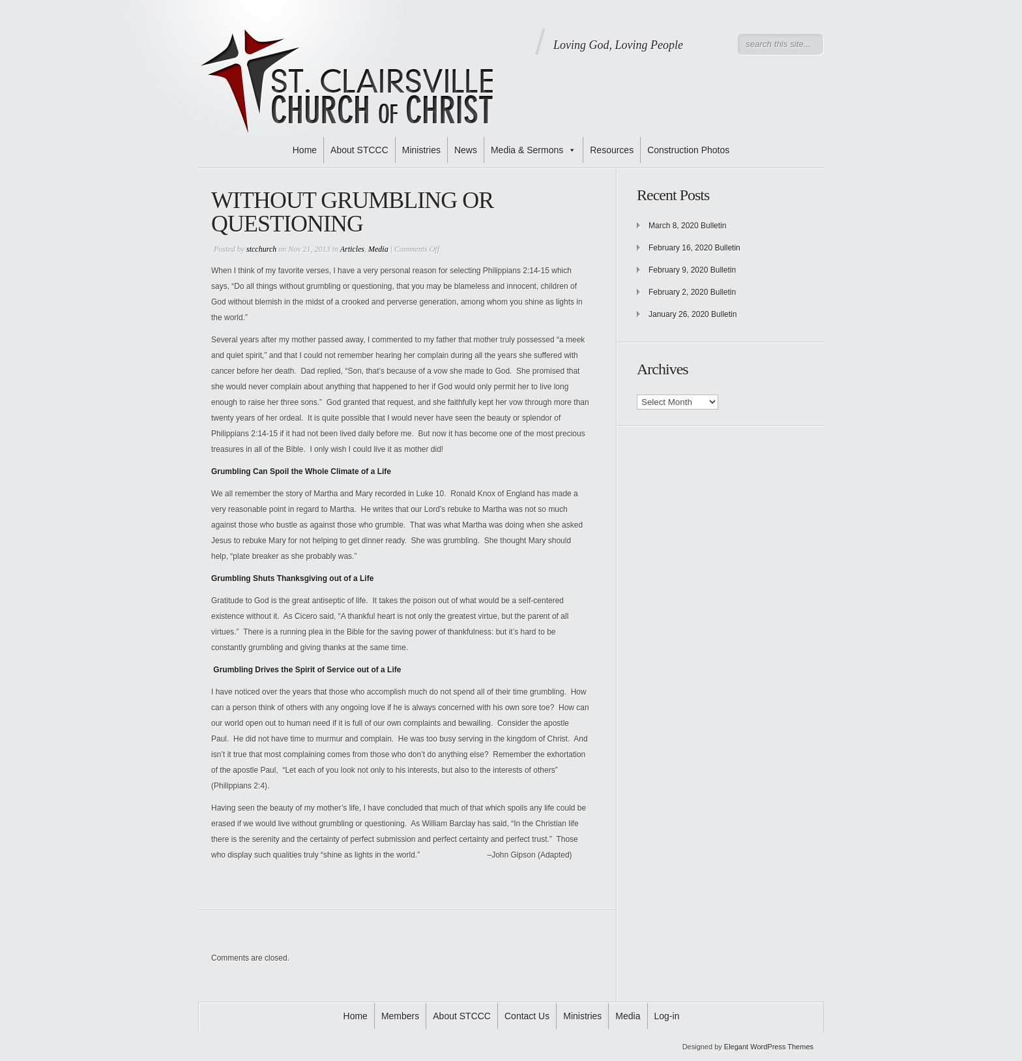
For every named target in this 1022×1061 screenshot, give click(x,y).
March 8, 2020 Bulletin (687, 225)
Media (378, 249)
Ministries (421, 150)
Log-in (667, 1016)
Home (305, 150)
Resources (612, 150)
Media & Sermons (533, 150)
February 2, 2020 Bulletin (692, 292)
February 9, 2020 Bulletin (692, 270)
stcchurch (261, 249)
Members (400, 1016)
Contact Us (526, 1016)
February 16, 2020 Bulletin (694, 247)
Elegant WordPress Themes (768, 1047)
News (465, 150)
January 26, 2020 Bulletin (693, 314)
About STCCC (359, 150)
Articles (352, 249)
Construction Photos (688, 150)
